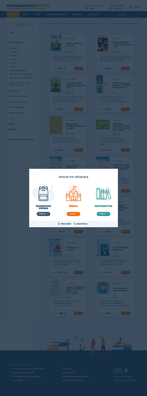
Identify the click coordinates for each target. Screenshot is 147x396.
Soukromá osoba (43, 207)
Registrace (82, 224)
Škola (73, 206)
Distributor (103, 206)
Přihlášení (66, 224)
